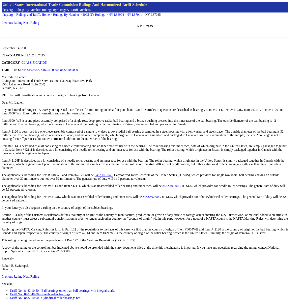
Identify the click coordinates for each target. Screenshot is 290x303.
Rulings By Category (55, 9)
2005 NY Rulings (94, 14)
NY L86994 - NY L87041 (125, 14)
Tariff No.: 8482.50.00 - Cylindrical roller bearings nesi (45, 298)
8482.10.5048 (30, 70)
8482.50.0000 (69, 70)
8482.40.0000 (50, 70)
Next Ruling (31, 22)
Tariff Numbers (81, 9)
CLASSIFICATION (34, 62)
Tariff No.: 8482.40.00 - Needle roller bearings (40, 294)
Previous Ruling (12, 22)
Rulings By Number (27, 9)
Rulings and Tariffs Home (33, 14)
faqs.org (7, 9)
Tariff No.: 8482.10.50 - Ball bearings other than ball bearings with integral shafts (62, 290)
